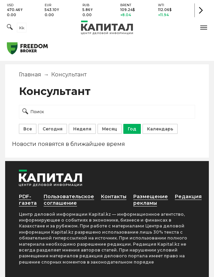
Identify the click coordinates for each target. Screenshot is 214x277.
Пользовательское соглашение (69, 199)
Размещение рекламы (150, 199)
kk (21, 27)
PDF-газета (28, 199)
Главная (30, 74)
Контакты (113, 196)
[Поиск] (10, 27)
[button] (203, 27)
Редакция (188, 196)
